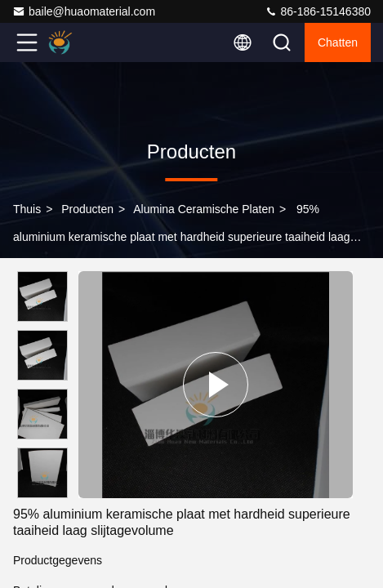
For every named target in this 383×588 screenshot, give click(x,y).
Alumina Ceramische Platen (203, 209)
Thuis (27, 209)
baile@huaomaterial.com (83, 11)
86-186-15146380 (318, 11)
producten (87, 209)
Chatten (338, 42)
